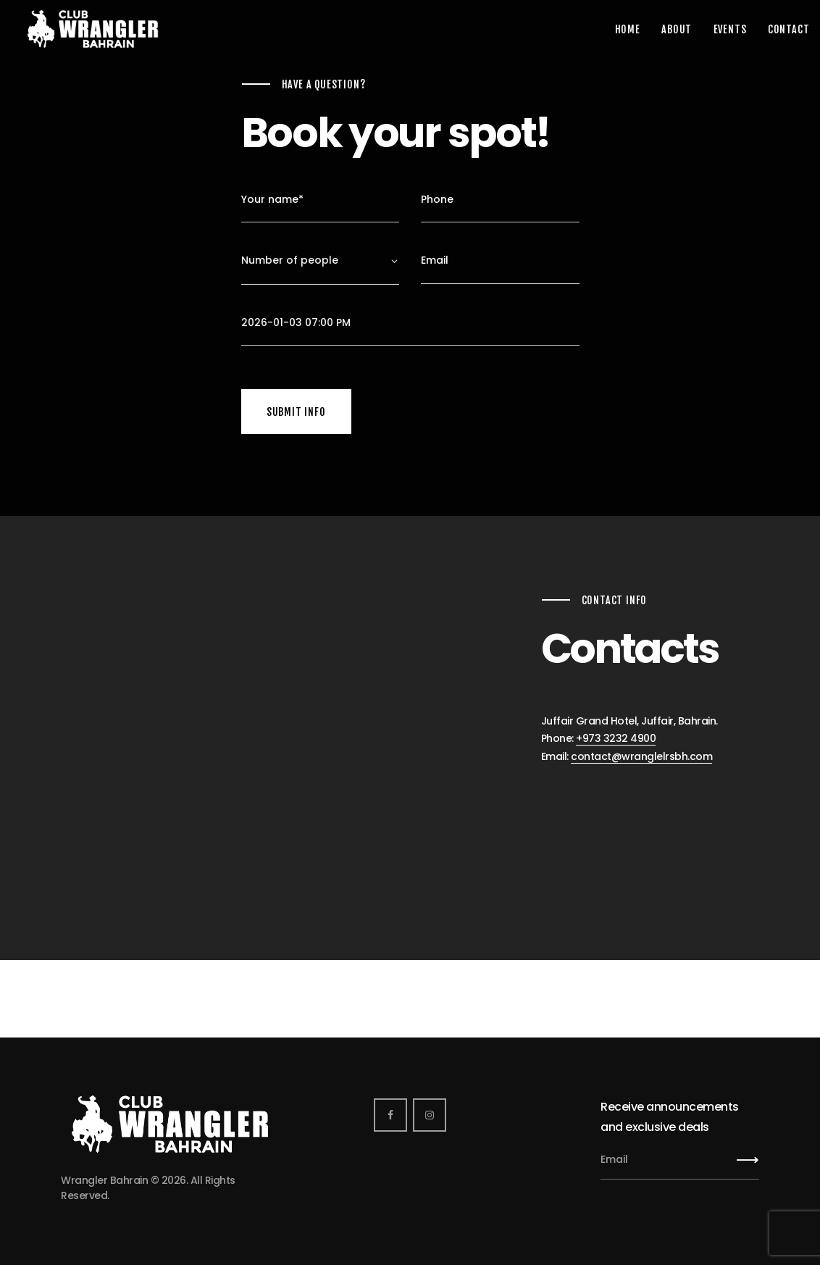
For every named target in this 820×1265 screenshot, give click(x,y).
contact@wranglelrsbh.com (641, 757)
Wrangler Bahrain (104, 1180)
